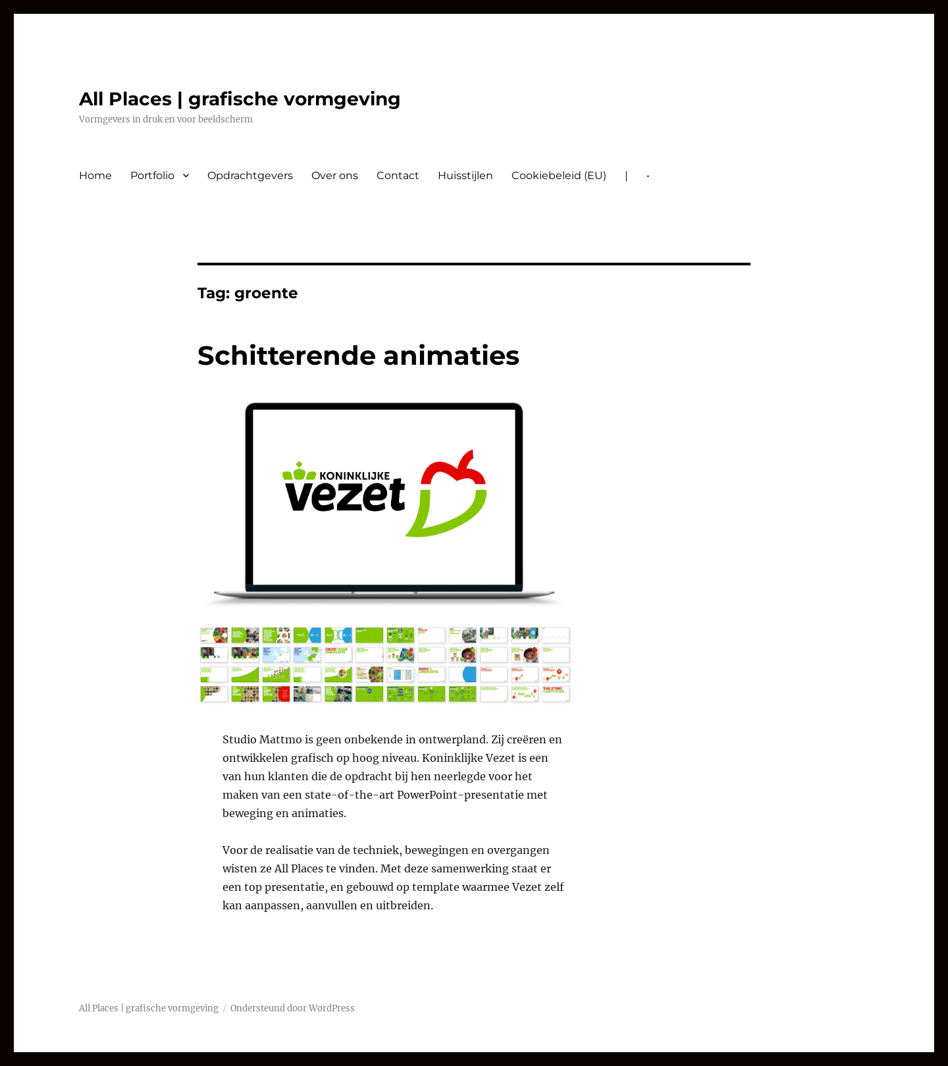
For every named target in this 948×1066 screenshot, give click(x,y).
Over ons (334, 175)
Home (95, 175)
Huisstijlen (465, 175)
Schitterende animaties (358, 355)
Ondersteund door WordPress (292, 1008)
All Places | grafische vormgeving (240, 99)
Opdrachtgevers (250, 175)
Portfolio (152, 175)
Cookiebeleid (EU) (559, 175)
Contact (398, 175)
